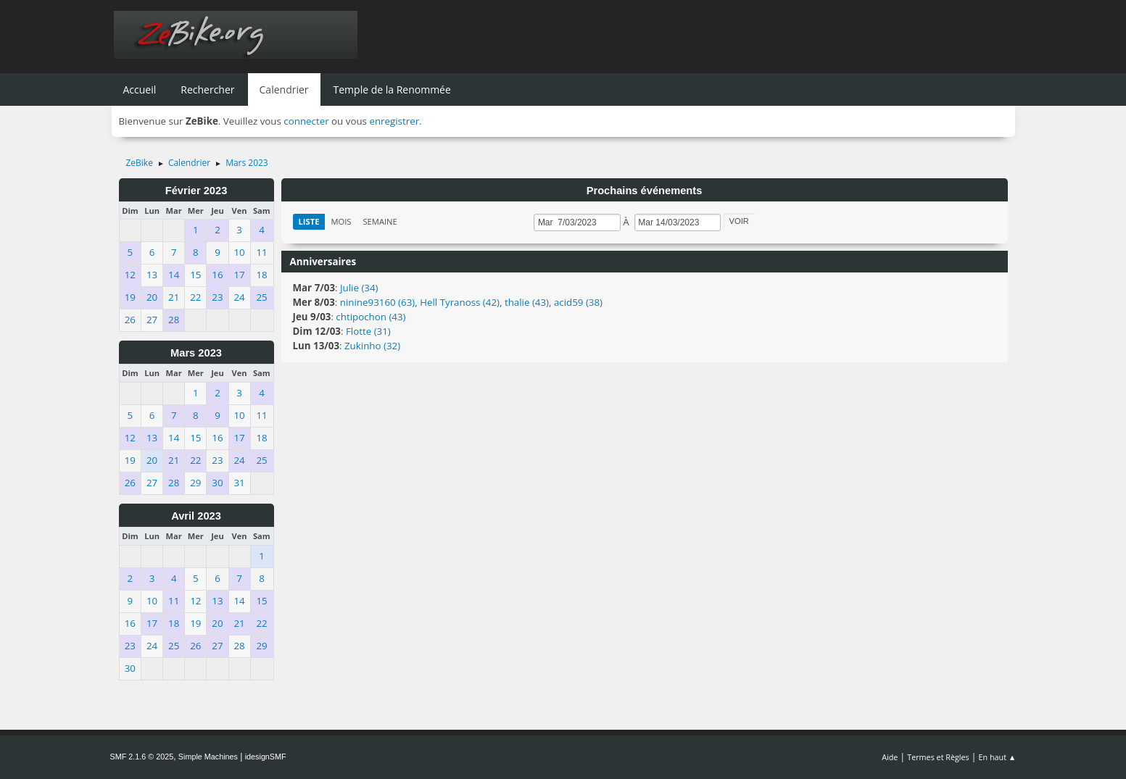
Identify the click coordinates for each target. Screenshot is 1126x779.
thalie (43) (527, 302)
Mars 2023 (196, 353)
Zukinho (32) (372, 345)
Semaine (380, 221)
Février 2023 (196, 190)
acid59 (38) (578, 302)
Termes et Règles (938, 756)
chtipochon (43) (370, 316)
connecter (305, 121)
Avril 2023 (196, 516)
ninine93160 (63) (377, 302)
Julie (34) (359, 287)
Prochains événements (645, 190)
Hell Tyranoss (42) (460, 302)
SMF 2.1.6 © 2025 (142, 756)
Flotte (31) (368, 331)
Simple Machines (208, 756)
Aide (890, 756)
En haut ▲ (998, 756)
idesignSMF (265, 756)
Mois (341, 221)
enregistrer (394, 121)
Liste (309, 221)
